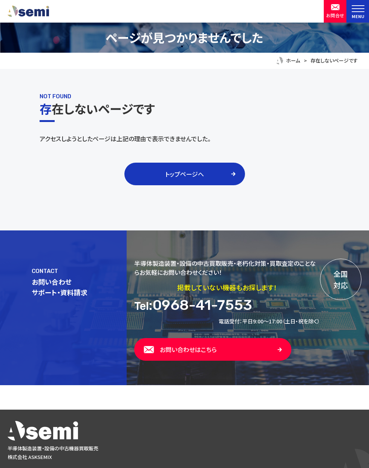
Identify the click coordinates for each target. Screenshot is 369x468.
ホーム (293, 60)
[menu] (357, 11)
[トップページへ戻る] (184, 431)
